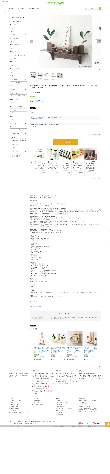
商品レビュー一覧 (15, 408)
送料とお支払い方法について (44, 383)
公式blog (12, 137)
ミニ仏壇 (13, 24)
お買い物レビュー (14, 133)
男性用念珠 (14, 116)
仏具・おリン (13, 79)
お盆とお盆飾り (61, 414)
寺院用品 (12, 89)
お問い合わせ (19, 421)
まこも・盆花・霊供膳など (17, 106)
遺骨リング (14, 72)
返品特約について (34, 301)
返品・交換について (62, 406)
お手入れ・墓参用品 (15, 83)
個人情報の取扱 (50, 421)
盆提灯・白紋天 (15, 99)
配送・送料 (35, 371)
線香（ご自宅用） (15, 44)
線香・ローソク (14, 38)
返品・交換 (58, 371)
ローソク (13, 48)
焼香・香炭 (14, 51)
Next (99, 41)
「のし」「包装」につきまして (64, 408)
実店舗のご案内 (14, 151)
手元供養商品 (13, 58)
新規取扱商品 (7, 11)
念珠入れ (13, 112)
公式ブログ (13, 410)
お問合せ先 (81, 371)
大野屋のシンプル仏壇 (15, 21)
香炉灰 (13, 85)
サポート (58, 398)
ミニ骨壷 (13, 65)
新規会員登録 (37, 400)
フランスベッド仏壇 (15, 130)
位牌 (11, 28)
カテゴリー (12, 398)
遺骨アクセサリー (15, 68)
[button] (98, 162)
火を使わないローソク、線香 (18, 55)
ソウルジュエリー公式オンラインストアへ (21, 412)
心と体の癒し (13, 123)
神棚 (11, 75)
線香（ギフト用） (15, 41)
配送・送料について (62, 402)
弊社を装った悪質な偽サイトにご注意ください (17, 155)
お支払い (11, 371)
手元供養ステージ (15, 61)
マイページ (40, 8)
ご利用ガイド (27, 375)
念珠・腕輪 (13, 110)
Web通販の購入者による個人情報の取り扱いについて (24, 423)
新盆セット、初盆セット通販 (18, 95)
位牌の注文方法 (14, 144)
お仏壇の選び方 (61, 410)
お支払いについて (61, 404)
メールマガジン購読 (38, 404)
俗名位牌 (12, 34)
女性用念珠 (14, 119)
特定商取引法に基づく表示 (38, 421)
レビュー (58, 8)
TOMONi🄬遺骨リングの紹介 (17, 140)
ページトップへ (99, 367)
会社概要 (12, 147)
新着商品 (21, 8)
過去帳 (13, 31)
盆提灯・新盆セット (15, 93)
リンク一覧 (27, 421)
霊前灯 (13, 102)
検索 (100, 8)
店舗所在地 (81, 398)
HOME (11, 8)
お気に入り (31, 8)
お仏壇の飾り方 (61, 412)
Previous (31, 41)
